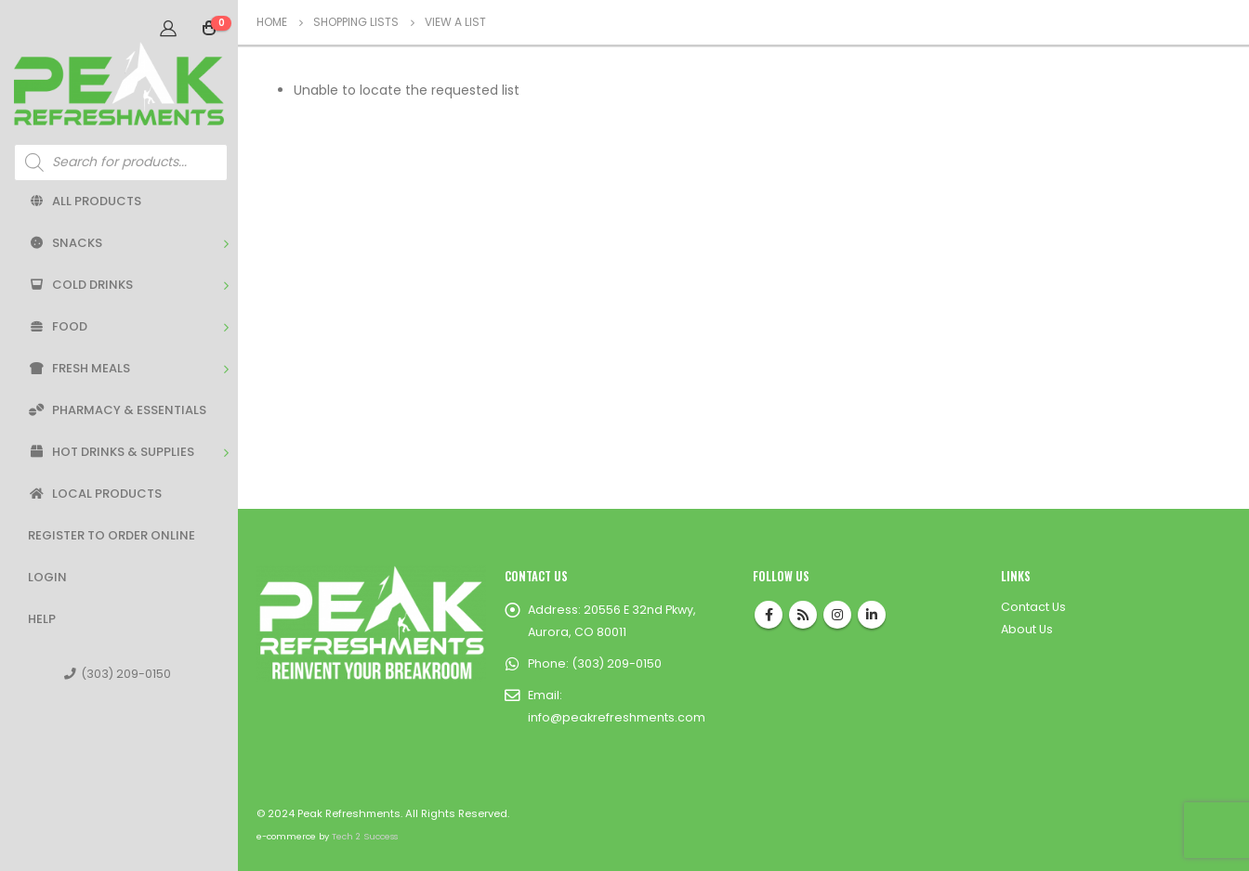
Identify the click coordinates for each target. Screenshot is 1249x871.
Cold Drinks (80, 284)
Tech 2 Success (365, 836)
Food (57, 326)
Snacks (65, 243)
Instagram (837, 615)
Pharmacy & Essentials (117, 410)
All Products (84, 201)
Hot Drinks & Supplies (111, 452)
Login (47, 577)
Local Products (95, 493)
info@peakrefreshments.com (616, 717)
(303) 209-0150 (117, 674)
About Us (1027, 629)
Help (42, 619)
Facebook (768, 615)
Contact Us (1033, 607)
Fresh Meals (79, 368)
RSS (803, 615)
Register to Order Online (111, 535)
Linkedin (872, 615)
